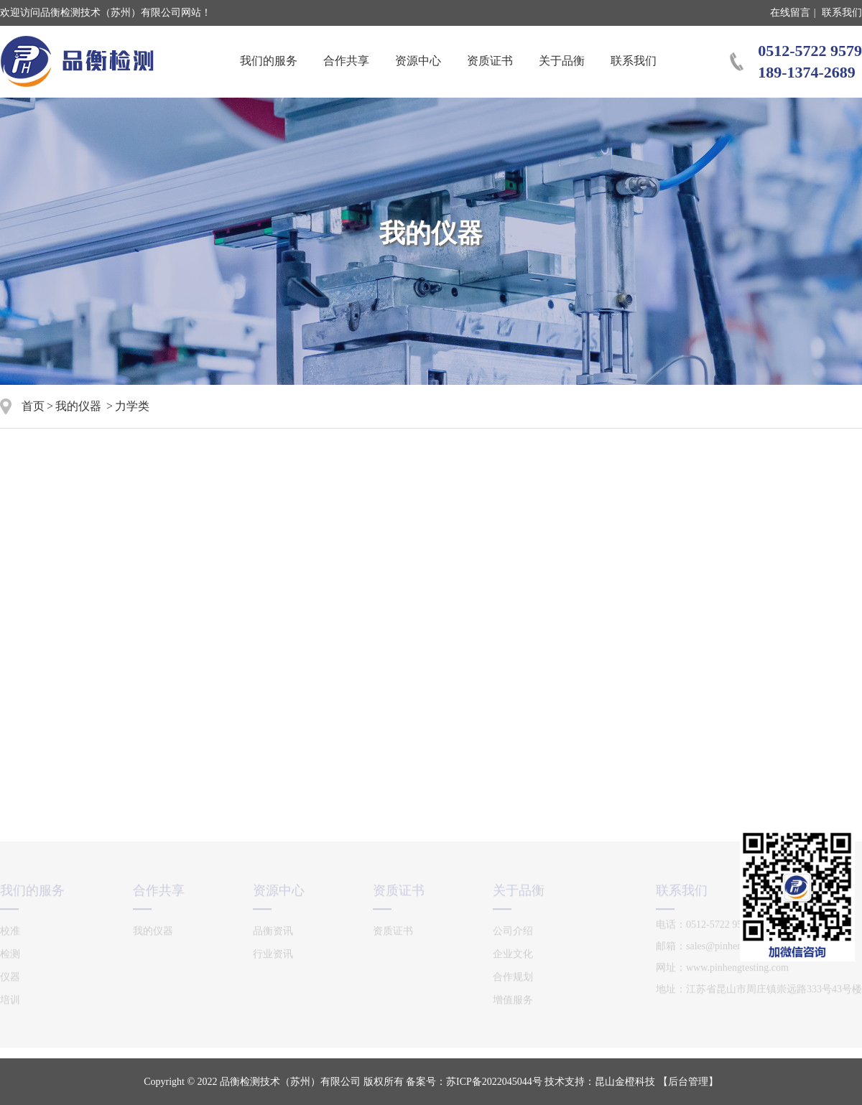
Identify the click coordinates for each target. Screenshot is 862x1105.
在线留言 (790, 12)
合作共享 (346, 61)
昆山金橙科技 (625, 1081)
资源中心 (418, 61)
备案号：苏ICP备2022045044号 (474, 1081)
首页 (33, 406)
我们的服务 (268, 61)
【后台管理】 (688, 1081)
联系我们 (842, 12)
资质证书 (490, 61)
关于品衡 (562, 61)
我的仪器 (78, 406)
